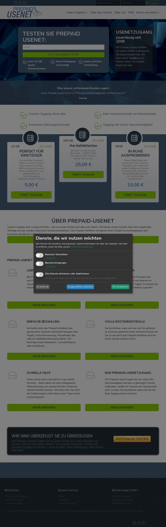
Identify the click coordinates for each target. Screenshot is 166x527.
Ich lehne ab (43, 286)
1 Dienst (50, 258)
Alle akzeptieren (120, 286)
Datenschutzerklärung (82, 246)
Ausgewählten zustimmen (80, 286)
